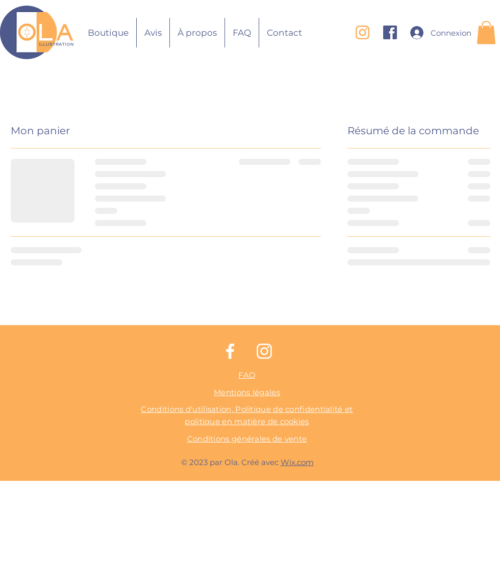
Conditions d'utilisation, (188, 409)
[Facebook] (230, 351)
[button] (486, 32)
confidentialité (315, 409)
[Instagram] (264, 351)
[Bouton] (39, 32)
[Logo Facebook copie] (390, 32)
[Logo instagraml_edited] (362, 32)
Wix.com (297, 462)
